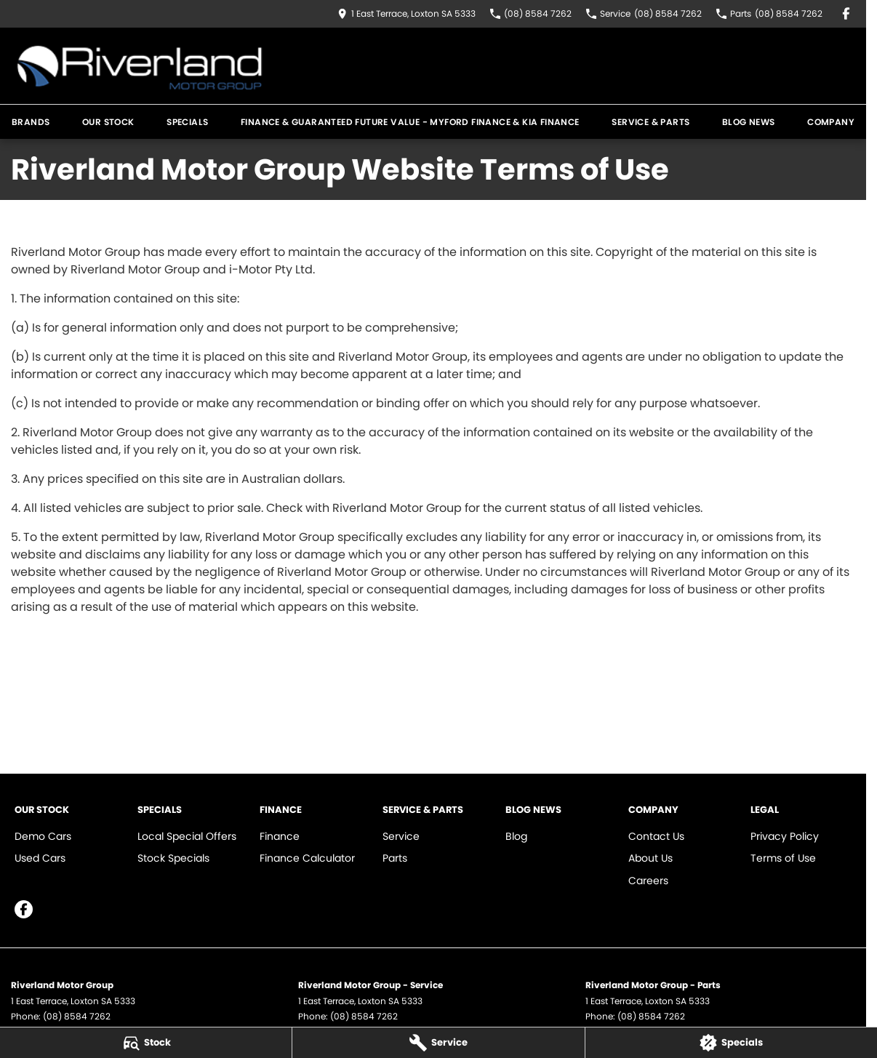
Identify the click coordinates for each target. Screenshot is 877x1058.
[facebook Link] (846, 13)
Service (401, 836)
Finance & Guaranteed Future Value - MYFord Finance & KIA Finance (410, 122)
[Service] (438, 1042)
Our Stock (108, 122)
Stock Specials (173, 858)
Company (830, 122)
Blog (516, 836)
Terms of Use (783, 858)
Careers (648, 880)
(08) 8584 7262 (77, 1016)
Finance (280, 836)
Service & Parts (650, 122)
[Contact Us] (406, 13)
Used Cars (40, 858)
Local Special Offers (186, 836)
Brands (30, 122)
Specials (187, 122)
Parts (395, 858)
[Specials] (731, 1042)
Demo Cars (43, 836)
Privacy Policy (784, 836)
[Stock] (146, 1042)
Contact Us (656, 836)
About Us (650, 858)
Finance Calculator (307, 858)
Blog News (748, 122)
